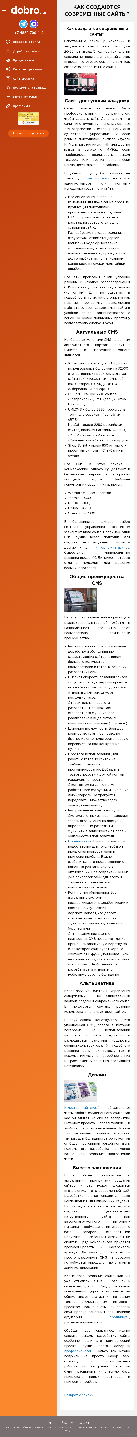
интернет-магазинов (112, 547)
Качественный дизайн (83, 1107)
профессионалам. (78, 1351)
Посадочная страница (26, 87)
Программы (18, 106)
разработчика (98, 178)
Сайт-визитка (19, 78)
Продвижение (19, 60)
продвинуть (119, 1317)
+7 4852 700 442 (29, 32)
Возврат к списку (78, 1395)
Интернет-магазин (23, 96)
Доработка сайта (22, 51)
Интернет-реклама (23, 69)
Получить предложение (28, 133)
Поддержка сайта (22, 42)
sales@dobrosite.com (68, 1422)
